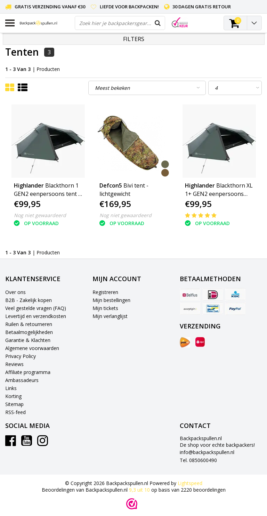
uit (140, 489)
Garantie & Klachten (27, 340)
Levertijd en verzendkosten (35, 316)
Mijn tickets (105, 308)
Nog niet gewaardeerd (40, 215)
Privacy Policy (20, 356)
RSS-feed (15, 412)
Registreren (105, 292)
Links (11, 388)
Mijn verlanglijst (110, 316)
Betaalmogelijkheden (29, 332)
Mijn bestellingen (111, 300)
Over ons (15, 292)
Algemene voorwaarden (32, 348)
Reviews (14, 364)
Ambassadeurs (22, 380)
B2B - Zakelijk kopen (28, 300)
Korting (13, 396)
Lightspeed (190, 483)
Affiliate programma (27, 372)
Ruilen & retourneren (28, 324)
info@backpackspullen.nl (207, 452)
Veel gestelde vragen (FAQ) (35, 308)
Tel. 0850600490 (198, 460)
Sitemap (14, 404)
